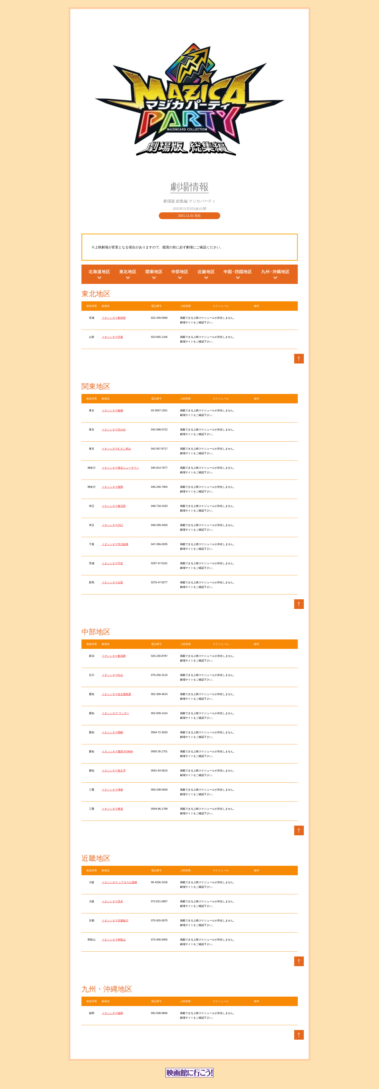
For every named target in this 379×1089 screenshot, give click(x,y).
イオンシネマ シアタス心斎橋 (119, 882)
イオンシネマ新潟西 (114, 655)
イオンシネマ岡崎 (112, 732)
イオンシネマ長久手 (114, 770)
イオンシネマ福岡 (112, 1013)
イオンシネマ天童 (112, 336)
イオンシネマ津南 (112, 789)
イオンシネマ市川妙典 (115, 544)
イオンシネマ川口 (112, 525)
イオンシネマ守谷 (112, 563)
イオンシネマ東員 (112, 808)
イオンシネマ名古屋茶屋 (116, 694)
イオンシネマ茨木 (112, 901)
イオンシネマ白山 (112, 675)
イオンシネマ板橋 (112, 410)
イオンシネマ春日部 (114, 505)
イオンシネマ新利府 (114, 317)
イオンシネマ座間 (112, 486)
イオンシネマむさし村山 (116, 448)
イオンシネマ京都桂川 (115, 920)
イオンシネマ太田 (112, 582)
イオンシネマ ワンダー (115, 713)
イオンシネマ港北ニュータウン (120, 467)
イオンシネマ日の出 (114, 429)
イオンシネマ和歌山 (114, 939)
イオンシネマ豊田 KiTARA (117, 751)
